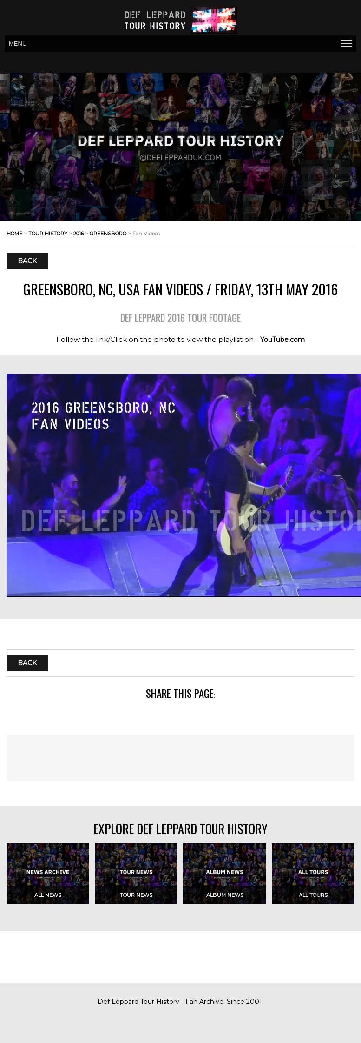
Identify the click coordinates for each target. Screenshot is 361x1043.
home (14, 233)
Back (27, 261)
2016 (78, 233)
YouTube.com (282, 339)
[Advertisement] (180, 758)
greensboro (108, 233)
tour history (47, 233)
